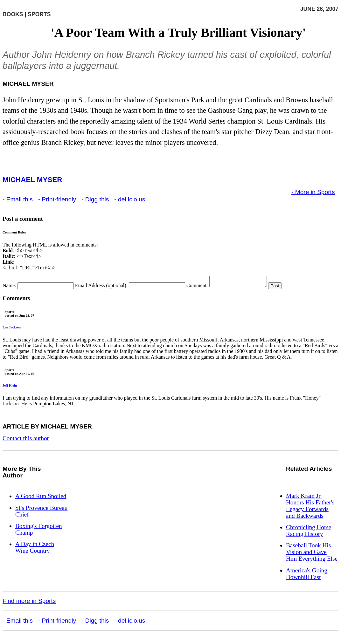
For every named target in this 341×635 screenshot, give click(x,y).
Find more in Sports (29, 602)
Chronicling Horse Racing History (308, 532)
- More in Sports (313, 192)
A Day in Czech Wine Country (34, 549)
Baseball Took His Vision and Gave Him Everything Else (312, 554)
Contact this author (26, 440)
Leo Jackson (12, 329)
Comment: (197, 287)
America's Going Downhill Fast (306, 575)
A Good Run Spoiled (40, 498)
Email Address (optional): (101, 287)
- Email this (18, 199)
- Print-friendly (57, 199)
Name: (9, 287)
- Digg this (95, 199)
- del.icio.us (129, 199)
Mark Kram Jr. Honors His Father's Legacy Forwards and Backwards (310, 507)
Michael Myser (32, 180)
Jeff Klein (10, 387)
